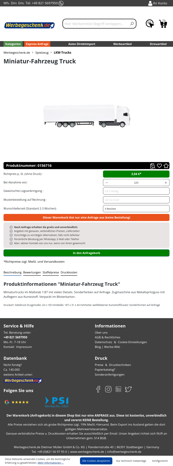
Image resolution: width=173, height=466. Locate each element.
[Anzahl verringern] (106, 182)
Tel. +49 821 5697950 (44, 3)
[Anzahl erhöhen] (166, 182)
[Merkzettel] (149, 23)
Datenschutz (103, 342)
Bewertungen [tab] (31, 272)
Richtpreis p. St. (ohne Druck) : (23, 173)
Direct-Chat (14, 3)
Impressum (22, 347)
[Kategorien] (13, 44)
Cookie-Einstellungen (131, 342)
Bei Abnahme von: (15, 182)
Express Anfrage (36, 43)
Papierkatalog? (105, 370)
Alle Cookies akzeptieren (99, 460)
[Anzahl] (136, 182)
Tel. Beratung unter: (17, 332)
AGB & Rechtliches (107, 337)
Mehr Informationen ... (48, 462)
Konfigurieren (160, 460)
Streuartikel (159, 43)
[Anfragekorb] (162, 23)
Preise (99, 365)
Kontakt (9, 347)
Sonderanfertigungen (109, 374)
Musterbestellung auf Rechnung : (24, 199)
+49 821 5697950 (15, 337)
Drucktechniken (119, 365)
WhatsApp (6, 3)
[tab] (12, 272)
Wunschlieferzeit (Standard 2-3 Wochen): (29, 208)
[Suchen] (132, 24)
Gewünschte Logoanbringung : (23, 190)
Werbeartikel (122, 43)
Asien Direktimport (81, 43)
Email (21, 3)
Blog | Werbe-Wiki (106, 347)
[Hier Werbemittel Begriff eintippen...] (95, 24)
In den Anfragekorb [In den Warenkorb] (86, 252)
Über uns (101, 332)
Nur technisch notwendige (133, 460)
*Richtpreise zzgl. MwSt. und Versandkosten (33, 261)
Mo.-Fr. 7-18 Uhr (14, 342)
